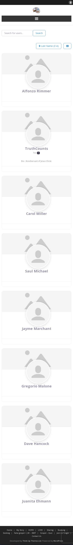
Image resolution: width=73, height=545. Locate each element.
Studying (61, 530)
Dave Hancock (36, 443)
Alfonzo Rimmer (36, 91)
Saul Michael (36, 271)
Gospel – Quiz (46, 533)
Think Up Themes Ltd (32, 541)
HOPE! (31, 530)
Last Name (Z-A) (49, 45)
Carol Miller (36, 213)
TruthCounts (36, 148)
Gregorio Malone (37, 386)
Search (39, 33)
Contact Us (36, 536)
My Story (20, 530)
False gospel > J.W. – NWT (25, 533)
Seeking (6, 533)
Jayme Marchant (36, 328)
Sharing (50, 530)
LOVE (40, 530)
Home (9, 530)
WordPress (58, 541)
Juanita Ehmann (36, 501)
